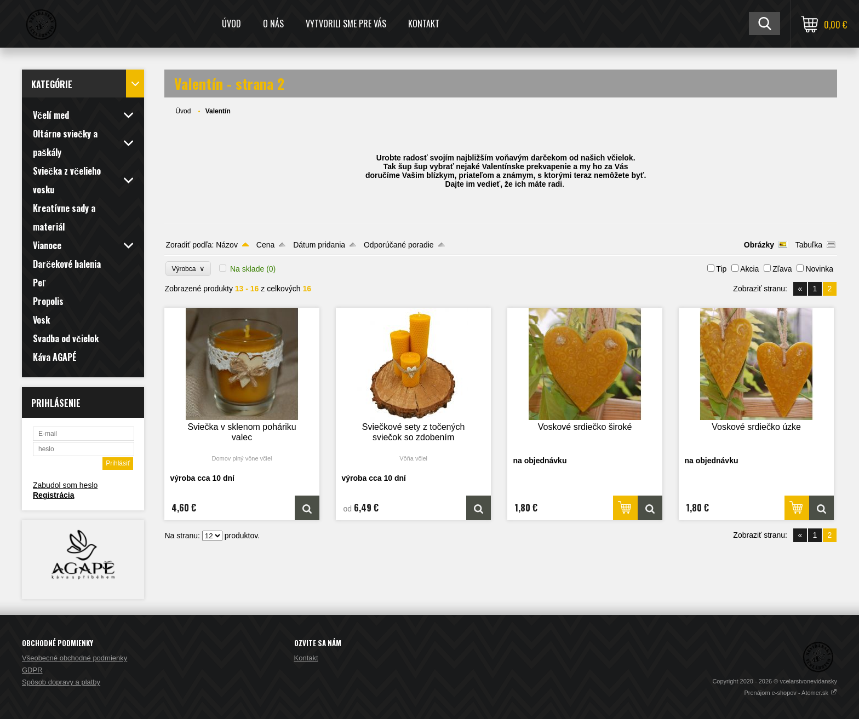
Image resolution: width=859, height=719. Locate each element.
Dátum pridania (319, 244)
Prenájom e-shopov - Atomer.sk (790, 692)
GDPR (32, 670)
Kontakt (423, 23)
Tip (721, 268)
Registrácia (53, 495)
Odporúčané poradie (399, 244)
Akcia (749, 268)
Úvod (231, 23)
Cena (265, 244)
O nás (273, 23)
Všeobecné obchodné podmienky (74, 658)
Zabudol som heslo (65, 485)
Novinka (819, 268)
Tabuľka (808, 244)
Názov (227, 244)
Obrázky (759, 244)
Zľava (782, 268)
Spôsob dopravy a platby (61, 682)
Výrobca (188, 268)
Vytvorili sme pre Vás (346, 23)
